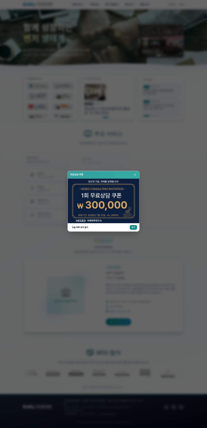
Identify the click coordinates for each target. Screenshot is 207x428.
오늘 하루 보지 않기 (80, 65)
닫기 (133, 65)
